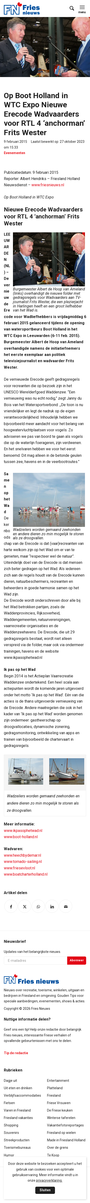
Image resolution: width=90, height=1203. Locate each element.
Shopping (11, 1125)
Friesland (54, 1095)
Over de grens (57, 1147)
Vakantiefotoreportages (65, 1125)
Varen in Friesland (17, 1110)
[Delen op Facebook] (11, 906)
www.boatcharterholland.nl (26, 874)
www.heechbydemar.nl (22, 855)
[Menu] (82, 7)
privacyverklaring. (49, 1180)
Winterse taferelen (61, 1118)
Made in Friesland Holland (66, 1140)
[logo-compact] (23, 8)
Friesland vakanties (18, 1118)
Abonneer (77, 960)
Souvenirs (11, 1133)
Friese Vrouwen (59, 1103)
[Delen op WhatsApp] (38, 906)
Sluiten (45, 1190)
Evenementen (14, 153)
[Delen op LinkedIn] (52, 906)
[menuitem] (69, 8)
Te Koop (53, 1155)
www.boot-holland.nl (21, 837)
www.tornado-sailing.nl (23, 861)
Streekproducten (17, 1140)
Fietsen (9, 1103)
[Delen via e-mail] (65, 906)
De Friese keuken (60, 1110)
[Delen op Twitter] (24, 906)
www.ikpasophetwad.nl (23, 830)
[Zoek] (69, 8)
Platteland (55, 1088)
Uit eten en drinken (18, 1088)
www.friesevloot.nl (19, 868)
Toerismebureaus (17, 1147)
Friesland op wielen (61, 1133)
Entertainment (58, 1081)
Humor (9, 1155)
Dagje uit (10, 1081)
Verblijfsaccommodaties (22, 1095)
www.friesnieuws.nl (47, 185)
